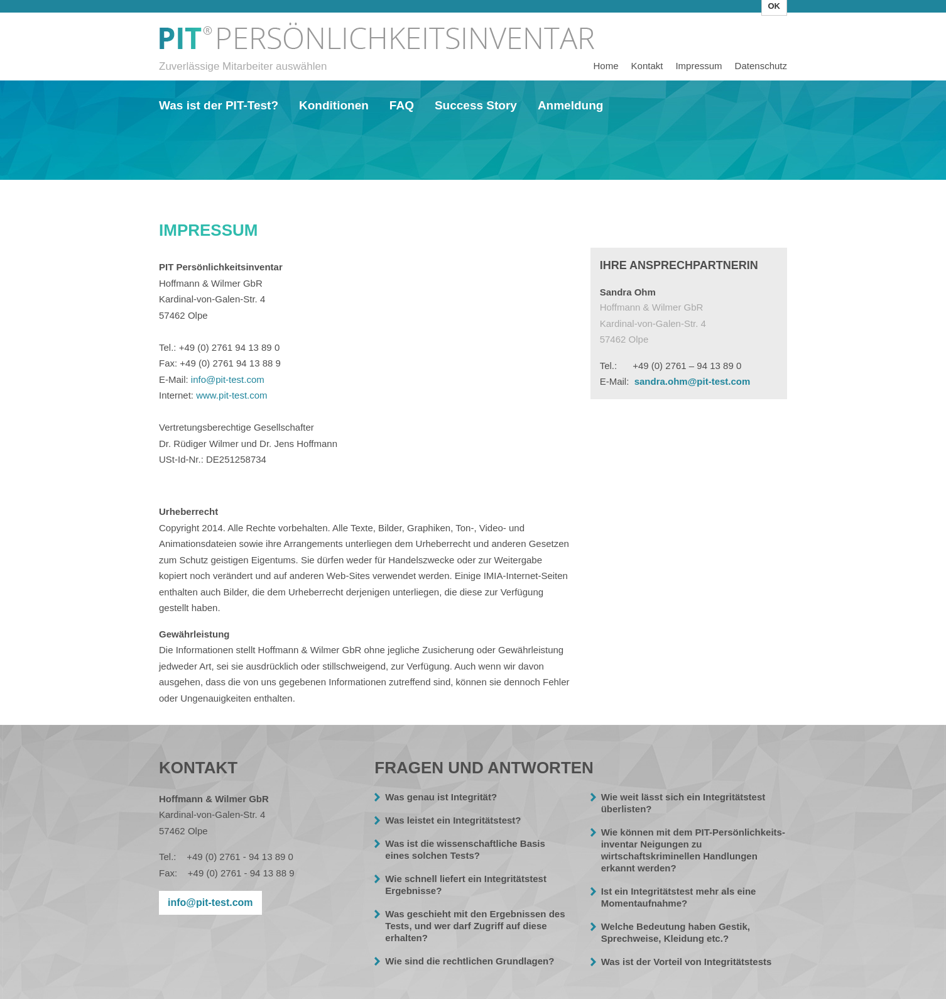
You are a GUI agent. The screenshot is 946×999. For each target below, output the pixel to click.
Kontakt (647, 65)
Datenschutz (761, 65)
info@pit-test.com (227, 379)
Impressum (379, 40)
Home (606, 65)
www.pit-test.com (231, 395)
